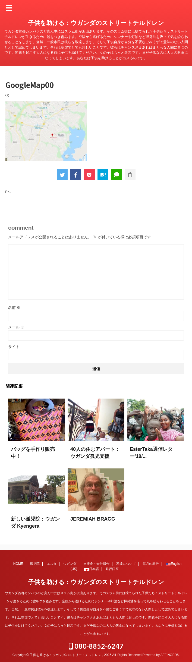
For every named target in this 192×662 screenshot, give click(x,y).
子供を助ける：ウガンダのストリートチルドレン (96, 23)
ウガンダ (69, 563)
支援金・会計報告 (96, 563)
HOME (18, 563)
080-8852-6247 (96, 646)
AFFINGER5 (169, 655)
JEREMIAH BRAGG (92, 519)
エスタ (51, 563)
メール (16, 327)
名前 (14, 307)
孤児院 (35, 563)
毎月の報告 (151, 563)
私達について (126, 563)
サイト (14, 346)
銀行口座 (112, 569)
